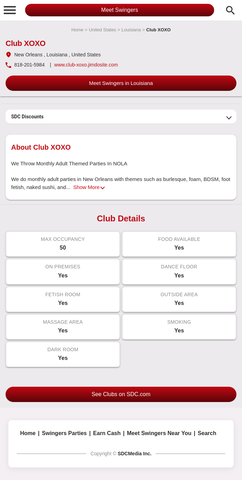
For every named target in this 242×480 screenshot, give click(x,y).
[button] (9, 9)
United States (102, 29)
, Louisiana (56, 54)
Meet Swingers (119, 10)
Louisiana (131, 29)
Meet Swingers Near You (159, 433)
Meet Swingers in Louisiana (121, 83)
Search (207, 433)
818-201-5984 (29, 65)
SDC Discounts (27, 116)
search (230, 10)
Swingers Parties (64, 433)
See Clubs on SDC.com (121, 394)
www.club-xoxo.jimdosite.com (86, 65)
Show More (86, 187)
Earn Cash (106, 433)
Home (77, 29)
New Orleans (28, 54)
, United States (85, 54)
